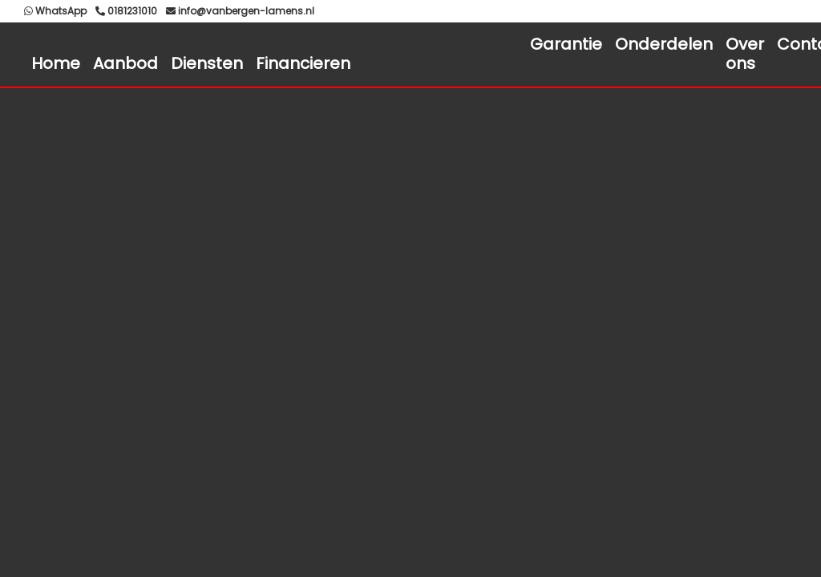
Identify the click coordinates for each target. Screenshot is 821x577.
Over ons (745, 54)
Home (55, 63)
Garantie (566, 44)
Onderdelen (664, 44)
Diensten (207, 63)
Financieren (303, 63)
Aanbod (125, 63)
